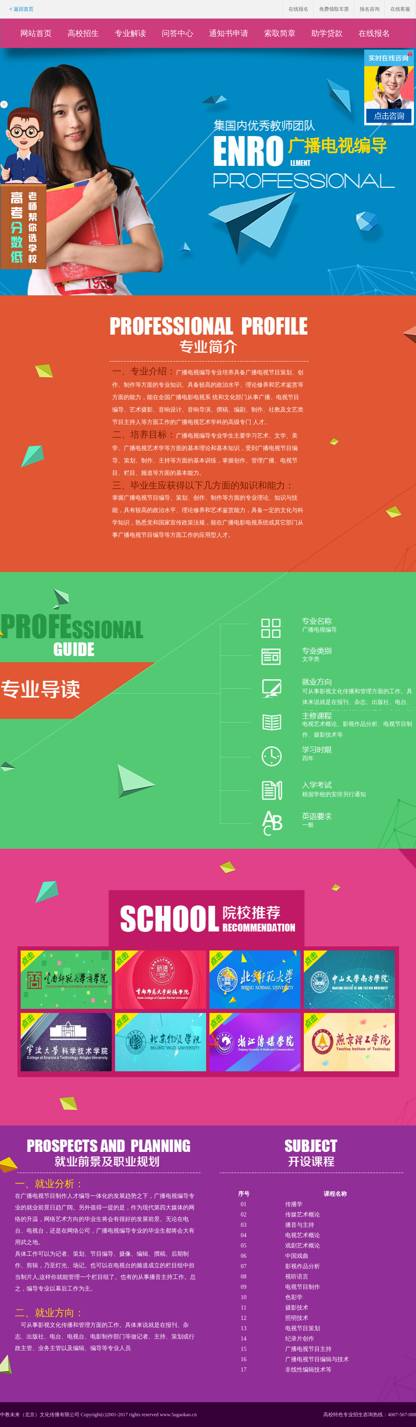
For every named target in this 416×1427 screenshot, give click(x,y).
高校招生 (83, 33)
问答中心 (177, 33)
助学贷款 (327, 33)
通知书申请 (228, 33)
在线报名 (298, 9)
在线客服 (400, 9)
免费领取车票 (334, 9)
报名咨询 (370, 9)
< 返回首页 (22, 9)
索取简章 (280, 33)
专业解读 (130, 33)
